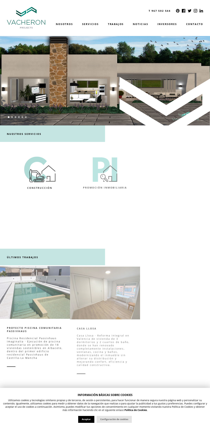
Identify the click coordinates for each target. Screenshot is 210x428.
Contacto (194, 24)
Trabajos (116, 24)
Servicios (90, 24)
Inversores (167, 24)
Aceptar (86, 419)
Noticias (140, 24)
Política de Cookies (135, 410)
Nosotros (64, 24)
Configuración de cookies (114, 419)
